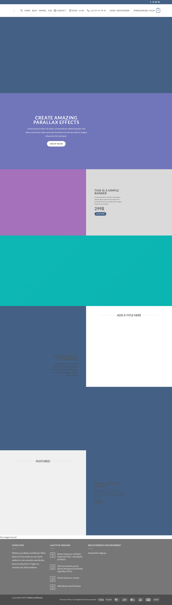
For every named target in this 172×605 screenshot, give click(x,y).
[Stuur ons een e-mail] (159, 2)
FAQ (50, 10)
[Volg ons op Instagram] (153, 2)
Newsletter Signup (97, 553)
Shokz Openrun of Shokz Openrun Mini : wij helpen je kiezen (69, 557)
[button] (120, 10)
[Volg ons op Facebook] (150, 2)
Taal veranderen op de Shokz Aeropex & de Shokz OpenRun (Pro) (70, 569)
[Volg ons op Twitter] (156, 2)
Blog (34, 10)
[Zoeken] (21, 10)
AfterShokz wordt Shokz (69, 586)
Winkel (42, 10)
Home (27, 10)
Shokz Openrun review (68, 577)
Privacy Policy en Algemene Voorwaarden (78, 599)
